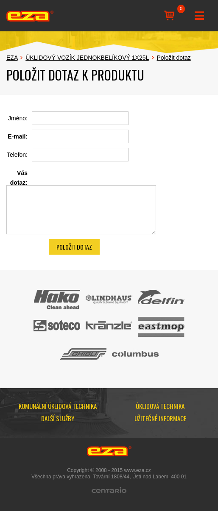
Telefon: (17, 154)
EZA (11, 57)
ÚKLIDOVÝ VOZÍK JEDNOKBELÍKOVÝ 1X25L (86, 57)
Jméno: (18, 118)
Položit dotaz (174, 57)
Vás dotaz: (19, 177)
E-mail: (18, 136)
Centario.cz (109, 490)
